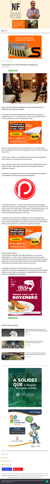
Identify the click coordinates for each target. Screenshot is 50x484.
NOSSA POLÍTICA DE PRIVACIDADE (9, 475)
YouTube (18, 469)
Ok (47, 481)
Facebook (7, 469)
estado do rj (9, 61)
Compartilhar (12, 70)
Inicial (3, 61)
